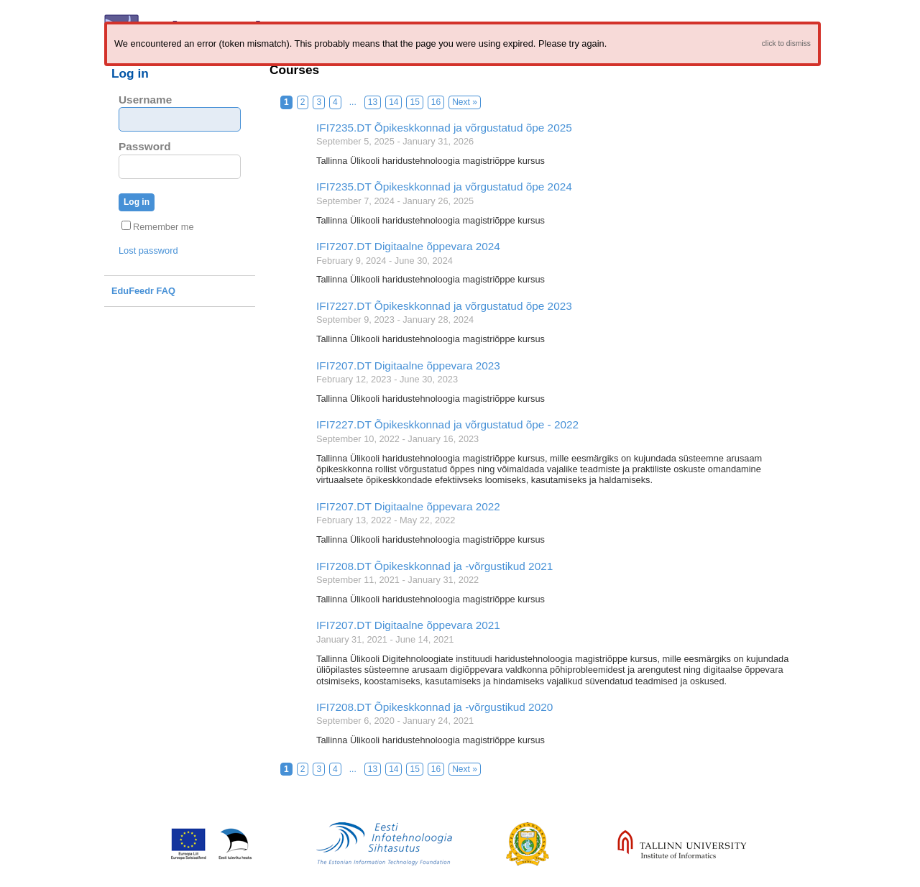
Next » (464, 102)
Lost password (148, 250)
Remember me (157, 226)
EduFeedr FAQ (143, 290)
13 (372, 102)
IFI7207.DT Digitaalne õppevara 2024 (408, 246)
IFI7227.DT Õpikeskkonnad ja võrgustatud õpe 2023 (444, 306)
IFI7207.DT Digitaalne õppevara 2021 (408, 625)
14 (393, 102)
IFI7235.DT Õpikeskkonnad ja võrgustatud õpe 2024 (444, 186)
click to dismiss (786, 43)
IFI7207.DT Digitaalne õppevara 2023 (408, 365)
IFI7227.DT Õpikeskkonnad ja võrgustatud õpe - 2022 (447, 424)
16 (436, 102)
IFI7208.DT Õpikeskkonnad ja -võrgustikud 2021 (434, 566)
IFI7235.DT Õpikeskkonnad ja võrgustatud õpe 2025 (444, 127)
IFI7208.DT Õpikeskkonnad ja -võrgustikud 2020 (434, 707)
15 (414, 102)
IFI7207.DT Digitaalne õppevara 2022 (408, 506)
